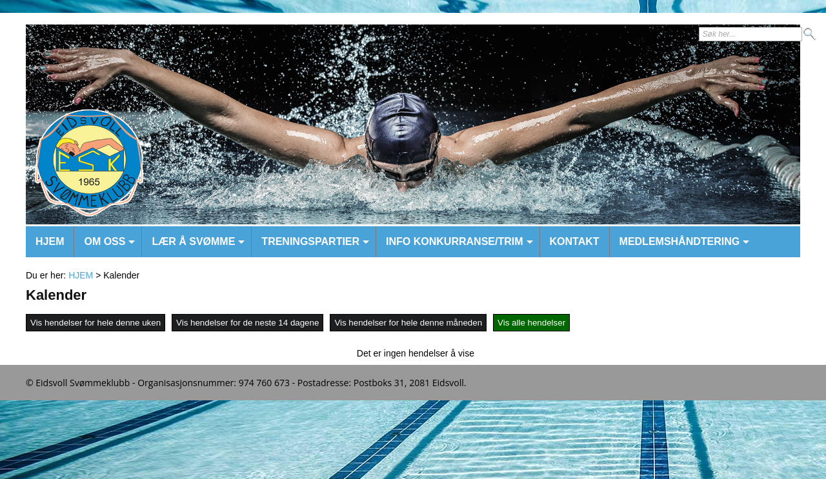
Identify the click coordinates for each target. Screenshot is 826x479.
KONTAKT (574, 241)
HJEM (49, 241)
